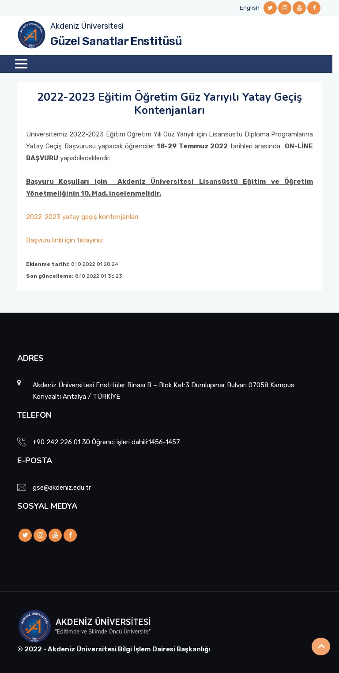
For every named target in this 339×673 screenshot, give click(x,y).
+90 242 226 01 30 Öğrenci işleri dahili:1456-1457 (106, 442)
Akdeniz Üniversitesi (87, 26)
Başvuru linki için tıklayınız (64, 240)
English (250, 7)
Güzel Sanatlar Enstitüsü (116, 41)
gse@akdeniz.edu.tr (62, 488)
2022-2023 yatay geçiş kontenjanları (82, 217)
